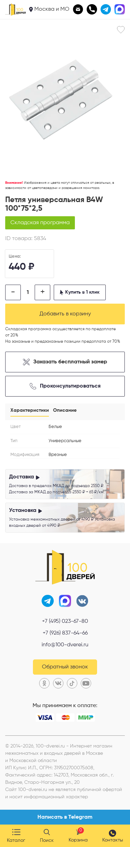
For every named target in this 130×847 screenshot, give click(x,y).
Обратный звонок (65, 667)
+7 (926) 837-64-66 (65, 633)
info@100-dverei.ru (65, 645)
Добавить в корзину (65, 314)
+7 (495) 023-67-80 (65, 621)
